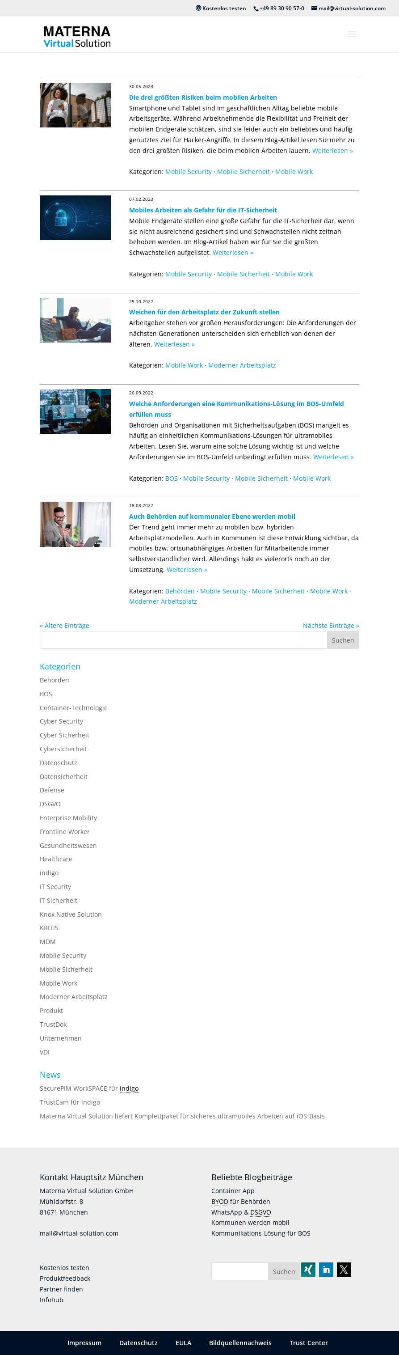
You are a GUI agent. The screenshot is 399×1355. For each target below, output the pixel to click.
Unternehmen (61, 1038)
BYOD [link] (219, 1201)
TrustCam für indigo (70, 1102)
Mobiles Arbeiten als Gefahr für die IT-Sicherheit (203, 210)
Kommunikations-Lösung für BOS (261, 1233)
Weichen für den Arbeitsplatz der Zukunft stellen (204, 312)
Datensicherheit (64, 776)
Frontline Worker (65, 831)
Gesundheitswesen (68, 845)
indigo (49, 872)
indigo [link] (129, 1088)
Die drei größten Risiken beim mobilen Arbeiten (203, 97)
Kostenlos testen (221, 8)
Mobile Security (188, 171)
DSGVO (50, 804)
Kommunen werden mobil (250, 1222)
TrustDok (53, 1024)
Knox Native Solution (71, 914)
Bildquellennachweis (240, 1342)
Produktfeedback (65, 1278)
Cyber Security (61, 721)
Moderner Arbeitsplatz (242, 365)
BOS (171, 478)
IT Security (55, 886)
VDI (45, 1052)
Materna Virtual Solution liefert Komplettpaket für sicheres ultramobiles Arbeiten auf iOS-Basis (182, 1116)
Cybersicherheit (63, 749)
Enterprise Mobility (68, 817)
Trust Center (309, 1342)
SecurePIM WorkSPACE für (80, 1088)
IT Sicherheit (58, 900)
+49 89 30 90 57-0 (282, 8)
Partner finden (61, 1289)
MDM (48, 941)
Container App (233, 1190)
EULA (183, 1342)
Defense (52, 790)
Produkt (51, 1010)
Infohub (51, 1300)
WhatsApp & (230, 1212)
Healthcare (56, 859)
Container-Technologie (74, 707)
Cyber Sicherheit (64, 735)
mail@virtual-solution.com (79, 1233)
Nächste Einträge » (331, 625)
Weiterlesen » (332, 150)
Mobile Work (294, 171)
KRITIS (49, 927)
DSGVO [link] (260, 1212)
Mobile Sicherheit (243, 171)
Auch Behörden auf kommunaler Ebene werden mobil (212, 516)
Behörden (180, 591)
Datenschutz (58, 762)
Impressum (84, 1342)
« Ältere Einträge (64, 625)
